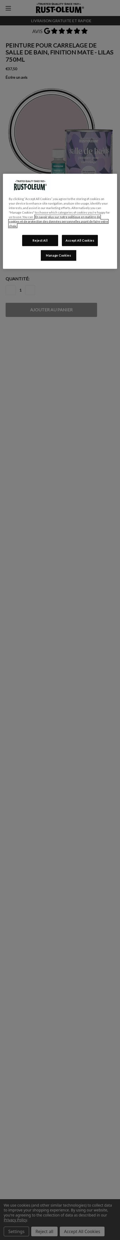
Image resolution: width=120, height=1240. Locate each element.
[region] (60, 221)
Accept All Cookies (80, 240)
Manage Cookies (58, 255)
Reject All (40, 240)
